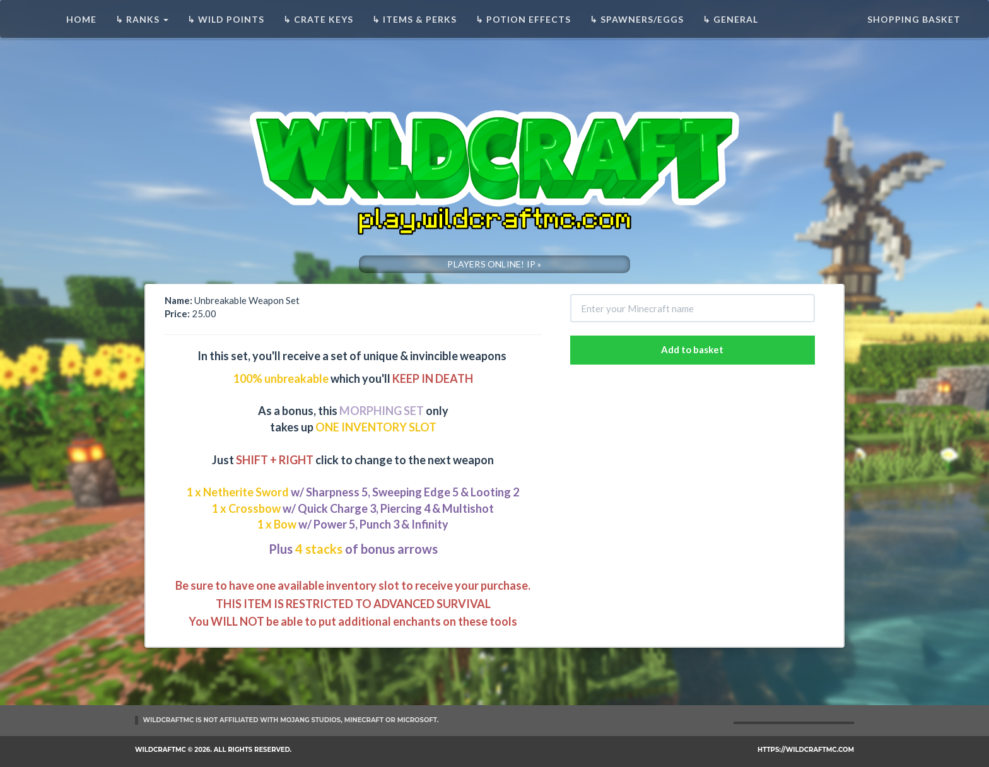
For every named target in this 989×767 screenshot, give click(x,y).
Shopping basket (914, 19)
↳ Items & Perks (414, 19)
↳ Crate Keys (318, 19)
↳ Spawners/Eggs (637, 19)
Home (81, 19)
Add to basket (692, 349)
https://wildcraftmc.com (806, 750)
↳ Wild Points (225, 19)
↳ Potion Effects (523, 19)
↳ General (730, 19)
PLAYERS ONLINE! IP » (494, 264)
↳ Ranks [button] (141, 19)
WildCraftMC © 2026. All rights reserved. (213, 750)
